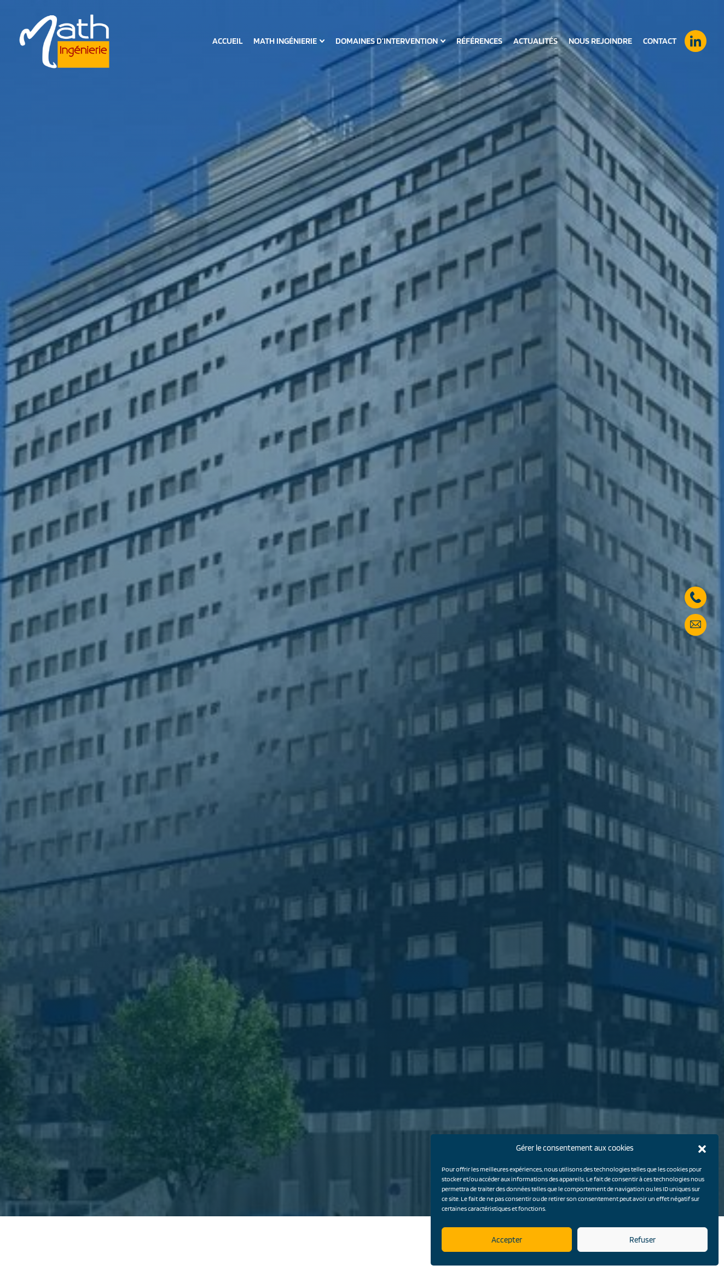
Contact (659, 41)
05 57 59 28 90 (695, 591)
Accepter (506, 1240)
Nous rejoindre (600, 41)
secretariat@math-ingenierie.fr (695, 619)
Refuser (642, 1240)
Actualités (535, 41)
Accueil (227, 41)
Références (479, 41)
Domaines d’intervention (386, 41)
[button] (702, 1147)
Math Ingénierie (285, 41)
